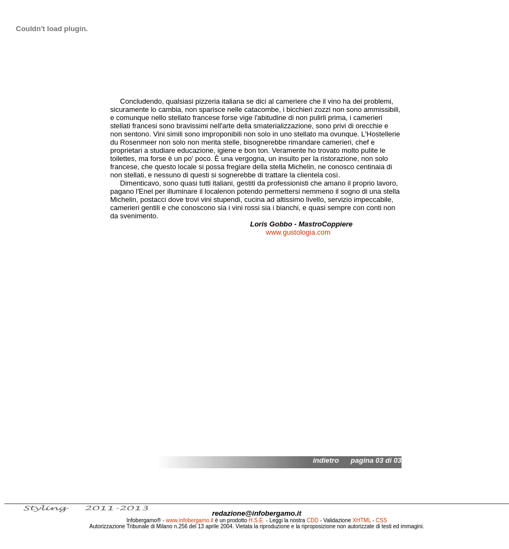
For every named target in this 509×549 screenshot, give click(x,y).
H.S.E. (257, 520)
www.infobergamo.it (189, 520)
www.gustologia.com (298, 232)
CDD (313, 520)
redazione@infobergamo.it (257, 513)
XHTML (361, 520)
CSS (381, 520)
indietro (326, 460)
